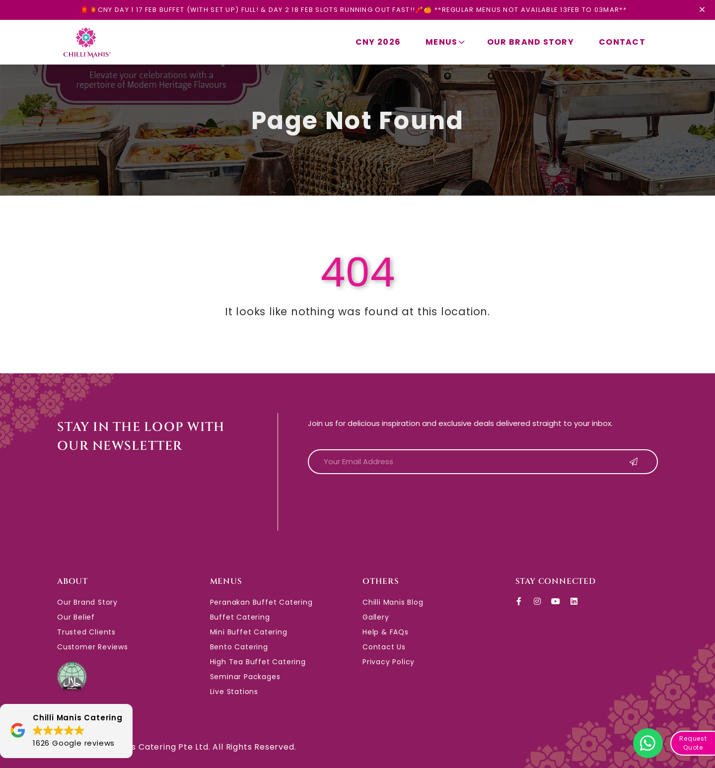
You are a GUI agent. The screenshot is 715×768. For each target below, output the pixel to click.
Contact (622, 42)
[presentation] (383, 501)
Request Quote (693, 743)
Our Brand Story (530, 42)
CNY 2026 (378, 42)
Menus (446, 42)
